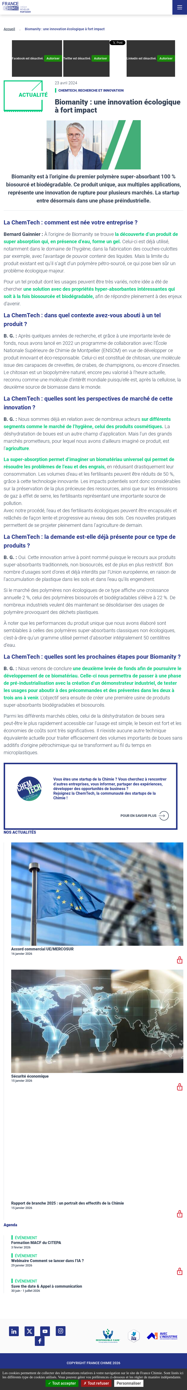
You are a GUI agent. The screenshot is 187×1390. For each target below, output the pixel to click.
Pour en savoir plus (139, 816)
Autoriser (53, 58)
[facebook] (39, 1341)
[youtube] (45, 1331)
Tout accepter (62, 1383)
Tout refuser (96, 1383)
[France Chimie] (16, 7)
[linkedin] (13, 1331)
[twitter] (29, 1331)
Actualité (33, 95)
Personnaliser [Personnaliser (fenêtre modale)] (129, 1383)
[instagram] (61, 1331)
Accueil (9, 29)
